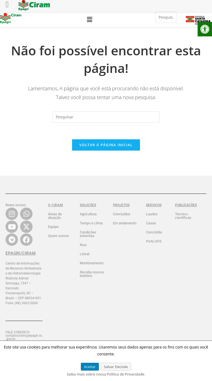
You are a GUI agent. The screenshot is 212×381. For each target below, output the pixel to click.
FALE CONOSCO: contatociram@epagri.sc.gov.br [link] (24, 335)
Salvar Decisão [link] (116, 366)
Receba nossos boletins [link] (92, 274)
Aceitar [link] (90, 366)
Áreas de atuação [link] (55, 216)
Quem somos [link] (58, 236)
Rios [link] (83, 245)
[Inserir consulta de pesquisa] (166, 17)
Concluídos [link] (121, 214)
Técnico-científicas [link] (183, 216)
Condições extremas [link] (88, 234)
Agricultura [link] (88, 214)
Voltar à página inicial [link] (105, 144)
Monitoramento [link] (92, 263)
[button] (89, 19)
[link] (205, 29)
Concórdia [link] (154, 232)
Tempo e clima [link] (91, 223)
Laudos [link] (152, 214)
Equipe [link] (53, 227)
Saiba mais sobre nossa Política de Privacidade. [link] (106, 374)
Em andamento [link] (124, 223)
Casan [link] (151, 223)
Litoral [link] (84, 254)
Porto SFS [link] (153, 241)
